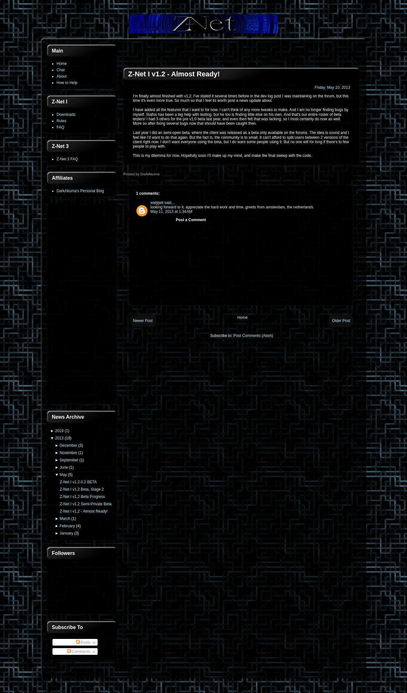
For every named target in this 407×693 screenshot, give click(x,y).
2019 (59, 431)
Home (62, 63)
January (66, 533)
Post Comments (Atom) (253, 335)
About (61, 76)
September (69, 460)
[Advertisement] (82, 304)
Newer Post (143, 320)
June (64, 467)
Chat (61, 70)
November (68, 453)
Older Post (341, 320)
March (65, 518)
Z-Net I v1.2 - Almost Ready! (84, 511)
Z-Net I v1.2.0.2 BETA (78, 482)
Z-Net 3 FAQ (67, 159)
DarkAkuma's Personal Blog (80, 191)
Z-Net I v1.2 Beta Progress (82, 496)
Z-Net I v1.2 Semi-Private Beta (86, 504)
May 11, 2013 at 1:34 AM (171, 211)
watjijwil (156, 202)
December (68, 445)
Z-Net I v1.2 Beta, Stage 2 (82, 489)
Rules (61, 121)
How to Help (67, 82)
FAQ (60, 127)
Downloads (66, 114)
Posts (83, 642)
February (67, 526)
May (63, 474)
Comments (78, 651)
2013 (59, 438)
